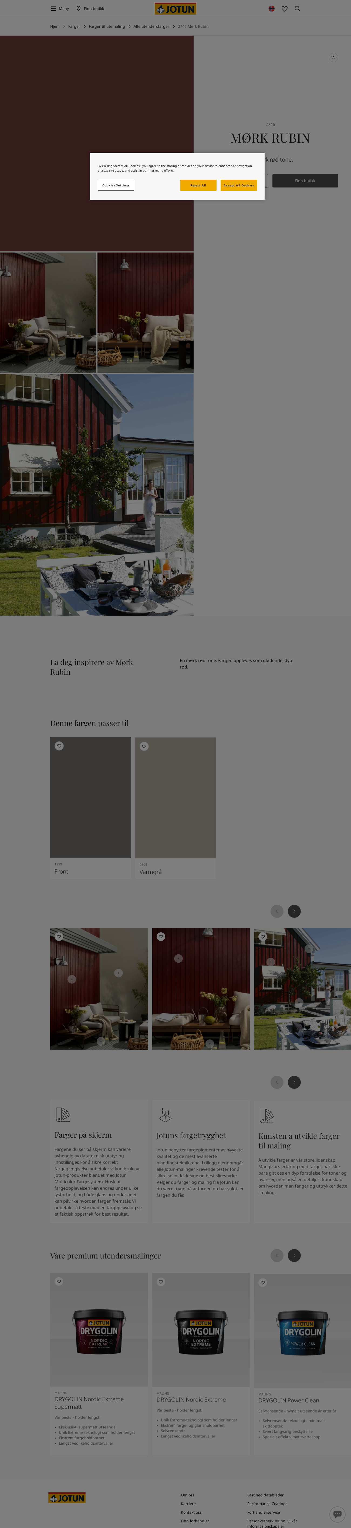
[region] (177, 176)
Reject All (198, 185)
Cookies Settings (115, 185)
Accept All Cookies (239, 185)
